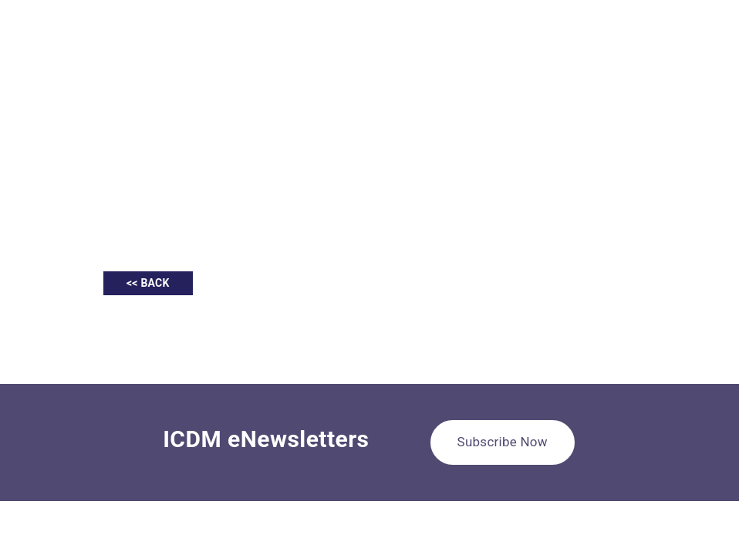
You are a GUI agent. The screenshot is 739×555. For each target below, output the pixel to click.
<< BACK (148, 283)
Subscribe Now (502, 441)
